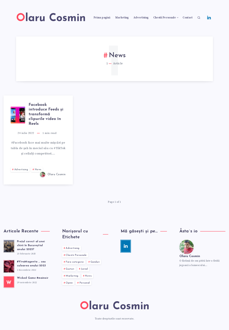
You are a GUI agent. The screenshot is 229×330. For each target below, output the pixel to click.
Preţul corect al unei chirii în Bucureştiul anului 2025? (31, 245)
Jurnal (84, 269)
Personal (84, 283)
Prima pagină (102, 17)
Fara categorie (75, 262)
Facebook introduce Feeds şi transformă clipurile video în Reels (46, 114)
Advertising (140, 17)
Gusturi (70, 269)
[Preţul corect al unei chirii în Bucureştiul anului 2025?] (9, 245)
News (38, 169)
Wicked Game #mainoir (32, 278)
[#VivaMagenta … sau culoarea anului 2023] (9, 266)
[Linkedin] (209, 17)
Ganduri (95, 262)
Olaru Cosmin (189, 256)
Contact (188, 17)
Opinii (69, 283)
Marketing (122, 17)
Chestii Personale (164, 17)
